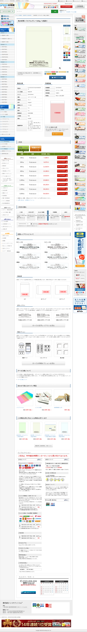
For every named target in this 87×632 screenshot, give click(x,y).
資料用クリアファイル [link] (6, 151)
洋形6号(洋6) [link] (4, 74)
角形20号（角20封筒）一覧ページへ (43, 445)
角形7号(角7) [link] (4, 99)
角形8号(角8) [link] (4, 102)
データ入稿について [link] (6, 176)
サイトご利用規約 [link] (6, 200)
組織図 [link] (3, 240)
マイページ (69, 1)
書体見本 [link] (4, 165)
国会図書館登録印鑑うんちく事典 (79, 217)
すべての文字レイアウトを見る (43, 325)
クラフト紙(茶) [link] (5, 114)
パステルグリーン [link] (5, 124)
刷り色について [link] (5, 163)
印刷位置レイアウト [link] (6, 171)
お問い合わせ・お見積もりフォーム (26, 200)
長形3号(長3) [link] (4, 51)
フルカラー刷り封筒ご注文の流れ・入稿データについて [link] (7, 180)
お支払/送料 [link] (4, 190)
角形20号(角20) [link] (5, 86)
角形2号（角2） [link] (5, 41)
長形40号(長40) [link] (5, 57)
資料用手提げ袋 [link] (5, 153)
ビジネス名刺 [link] (4, 143)
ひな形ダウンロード (57, 133)
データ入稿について (22, 379)
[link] (25, 400)
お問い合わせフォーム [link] (7, 226)
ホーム (84, 1)
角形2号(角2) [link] (4, 84)
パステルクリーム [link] (5, 118)
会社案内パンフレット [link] (6, 146)
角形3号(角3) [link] (4, 89)
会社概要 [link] (4, 238)
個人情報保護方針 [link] (6, 203)
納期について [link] (5, 193)
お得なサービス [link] (5, 214)
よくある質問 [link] (5, 221)
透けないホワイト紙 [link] (6, 134)
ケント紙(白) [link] (4, 111)
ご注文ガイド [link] (5, 187)
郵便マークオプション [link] (7, 173)
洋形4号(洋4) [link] (4, 69)
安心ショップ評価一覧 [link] (7, 245)
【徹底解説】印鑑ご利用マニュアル (79, 225)
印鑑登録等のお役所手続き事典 (79, 221)
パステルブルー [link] (5, 131)
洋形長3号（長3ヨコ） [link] (7, 38)
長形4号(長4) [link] (4, 59)
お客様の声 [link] (4, 229)
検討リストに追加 (57, 77)
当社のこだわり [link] (5, 235)
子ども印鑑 (73, 12)
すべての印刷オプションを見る (43, 363)
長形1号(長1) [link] (4, 46)
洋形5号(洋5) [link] (4, 71)
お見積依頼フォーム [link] (6, 223)
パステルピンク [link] (5, 129)
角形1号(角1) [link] (4, 81)
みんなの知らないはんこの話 (79, 229)
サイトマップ (76, 1)
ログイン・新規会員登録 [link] (7, 209)
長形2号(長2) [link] (4, 49)
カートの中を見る (66, 6)
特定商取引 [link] (4, 195)
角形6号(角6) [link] (4, 97)
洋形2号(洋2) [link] (4, 64)
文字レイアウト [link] (5, 168)
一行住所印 (67, 12)
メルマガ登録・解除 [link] (6, 212)
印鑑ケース (62, 12)
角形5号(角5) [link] (4, 94)
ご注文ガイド (62, 1)
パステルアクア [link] (5, 121)
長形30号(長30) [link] (5, 54)
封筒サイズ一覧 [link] (5, 160)
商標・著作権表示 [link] (6, 198)
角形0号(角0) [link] (4, 79)
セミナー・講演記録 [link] (6, 251)
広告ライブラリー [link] (6, 248)
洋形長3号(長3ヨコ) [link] (6, 66)
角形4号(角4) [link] (4, 91)
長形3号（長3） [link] (5, 35)
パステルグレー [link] (5, 126)
